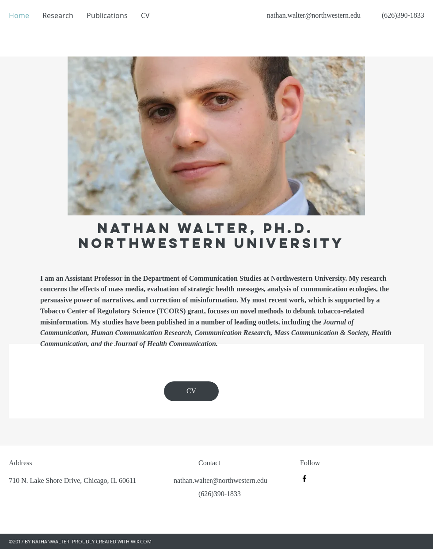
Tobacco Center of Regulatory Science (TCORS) (113, 311)
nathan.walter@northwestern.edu (314, 15)
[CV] (191, 391)
